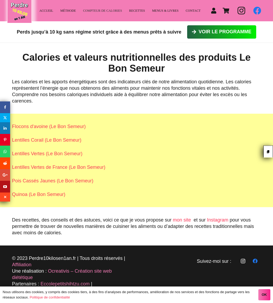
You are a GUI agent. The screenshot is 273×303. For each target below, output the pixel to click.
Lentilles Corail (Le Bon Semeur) (46, 140)
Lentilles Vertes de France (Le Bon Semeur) (58, 167)
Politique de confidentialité (50, 297)
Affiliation (21, 264)
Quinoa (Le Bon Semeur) (38, 194)
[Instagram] (241, 11)
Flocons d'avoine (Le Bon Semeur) (49, 126)
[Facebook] (257, 11)
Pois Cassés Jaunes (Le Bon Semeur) (52, 180)
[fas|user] (215, 10)
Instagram (217, 220)
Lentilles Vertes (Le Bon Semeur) (47, 153)
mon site (182, 220)
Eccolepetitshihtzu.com (65, 283)
